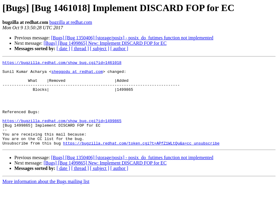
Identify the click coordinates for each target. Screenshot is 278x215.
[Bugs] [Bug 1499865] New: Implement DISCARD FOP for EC (105, 43)
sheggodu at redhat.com (77, 74)
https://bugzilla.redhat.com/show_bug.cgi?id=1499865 (61, 133)
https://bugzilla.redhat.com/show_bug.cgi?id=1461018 (61, 63)
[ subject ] (99, 48)
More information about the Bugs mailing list (45, 198)
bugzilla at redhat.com (70, 22)
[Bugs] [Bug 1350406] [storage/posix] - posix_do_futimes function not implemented (132, 37)
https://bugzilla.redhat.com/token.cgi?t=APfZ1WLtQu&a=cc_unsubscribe (141, 160)
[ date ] (63, 48)
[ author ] (119, 48)
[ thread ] (80, 48)
